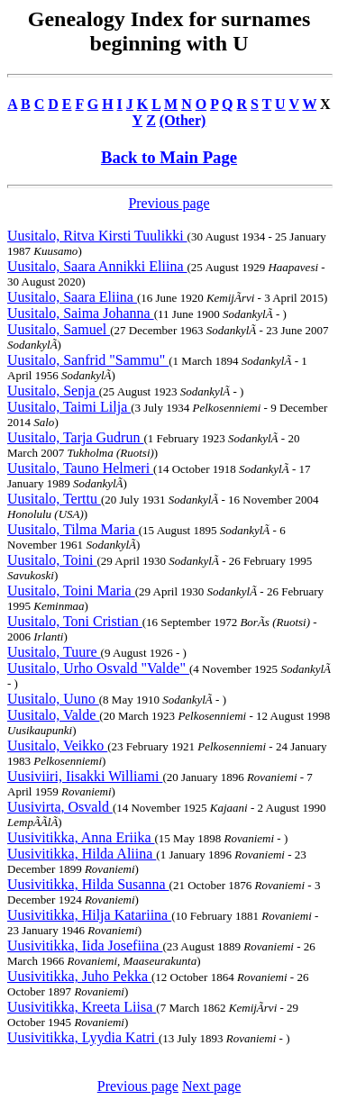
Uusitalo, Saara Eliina (72, 296)
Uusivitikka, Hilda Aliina (81, 853)
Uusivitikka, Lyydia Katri (83, 1037)
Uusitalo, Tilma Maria (73, 529)
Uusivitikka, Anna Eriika (81, 837)
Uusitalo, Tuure (54, 651)
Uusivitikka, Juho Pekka (79, 976)
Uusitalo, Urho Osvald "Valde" (98, 668)
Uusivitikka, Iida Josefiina (84, 945)
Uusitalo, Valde (53, 715)
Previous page (168, 203)
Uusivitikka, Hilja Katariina (89, 915)
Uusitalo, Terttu (54, 498)
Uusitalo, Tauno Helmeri (80, 468)
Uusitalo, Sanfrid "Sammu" (88, 360)
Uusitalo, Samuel (58, 329)
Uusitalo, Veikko (57, 745)
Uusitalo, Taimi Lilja (69, 406)
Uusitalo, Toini (51, 560)
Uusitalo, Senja (53, 390)
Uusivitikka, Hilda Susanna (88, 884)
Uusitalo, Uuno (53, 698)
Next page (211, 1086)
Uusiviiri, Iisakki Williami (84, 776)
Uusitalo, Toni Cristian (74, 621)
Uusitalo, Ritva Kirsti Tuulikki (97, 235)
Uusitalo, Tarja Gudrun (75, 437)
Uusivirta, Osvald (60, 806)
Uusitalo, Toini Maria (71, 590)
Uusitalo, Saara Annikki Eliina (97, 266)
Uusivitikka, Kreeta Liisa (81, 1006)
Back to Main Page (169, 157)
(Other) (183, 120)
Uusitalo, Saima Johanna (80, 313)
